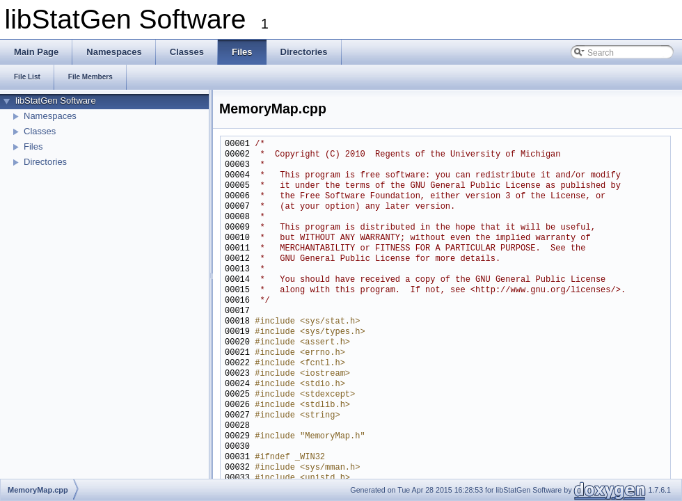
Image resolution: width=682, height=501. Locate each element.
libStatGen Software (55, 100)
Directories (45, 162)
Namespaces (50, 116)
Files (33, 146)
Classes (40, 131)
